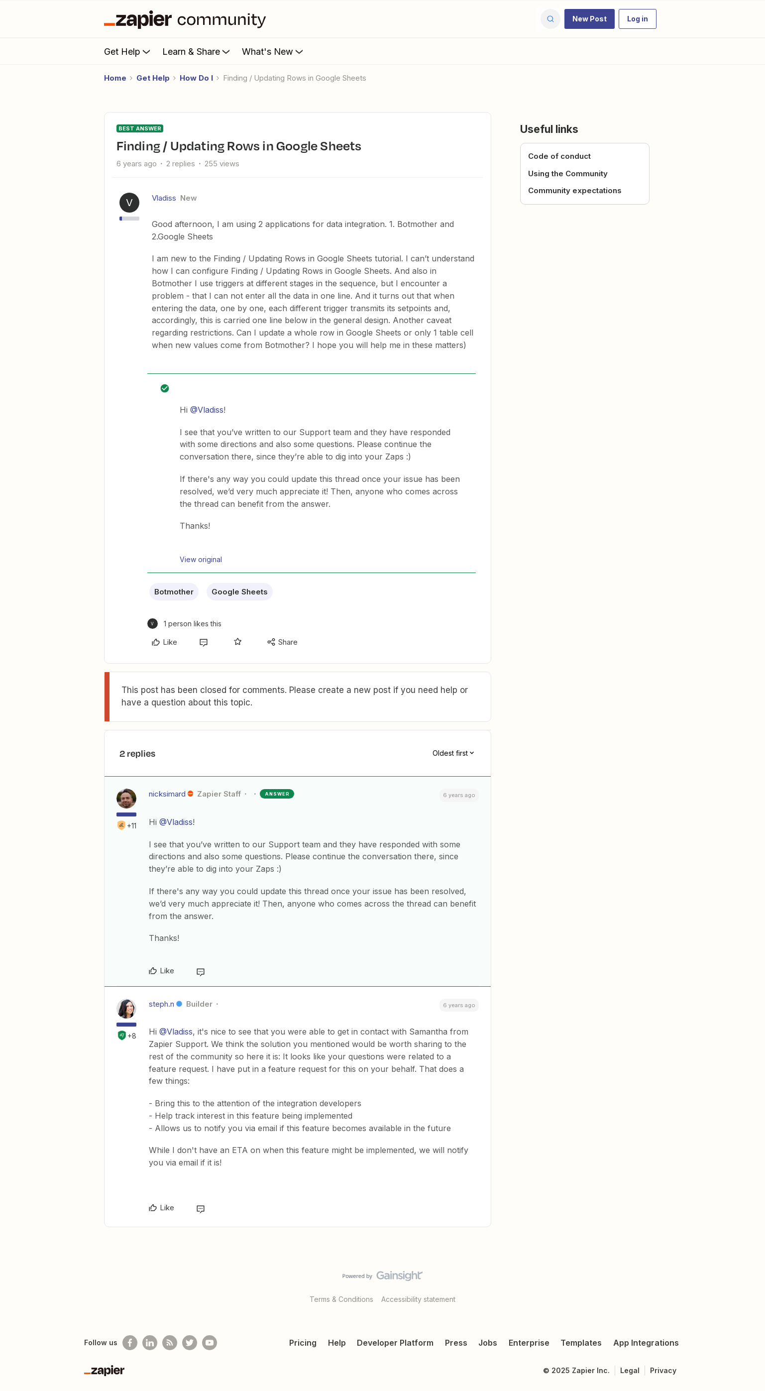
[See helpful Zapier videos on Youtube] (209, 1342)
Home (115, 78)
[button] (589, 19)
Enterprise (529, 1343)
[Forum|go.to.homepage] (187, 19)
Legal (630, 1370)
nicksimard (167, 794)
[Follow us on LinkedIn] (149, 1342)
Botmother (174, 591)
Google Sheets (240, 591)
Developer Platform (395, 1343)
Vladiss (164, 198)
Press (456, 1343)
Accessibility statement (418, 1299)
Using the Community (568, 173)
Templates (581, 1343)
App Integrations (646, 1343)
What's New (273, 51)
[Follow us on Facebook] (129, 1342)
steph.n (161, 1004)
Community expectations (575, 190)
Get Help (128, 51)
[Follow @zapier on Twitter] (189, 1342)
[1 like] (184, 623)
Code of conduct (559, 156)
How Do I (196, 78)
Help (337, 1343)
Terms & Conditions (341, 1299)
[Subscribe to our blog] (169, 1342)
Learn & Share (197, 51)
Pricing (303, 1343)
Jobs (487, 1343)
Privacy (663, 1370)
